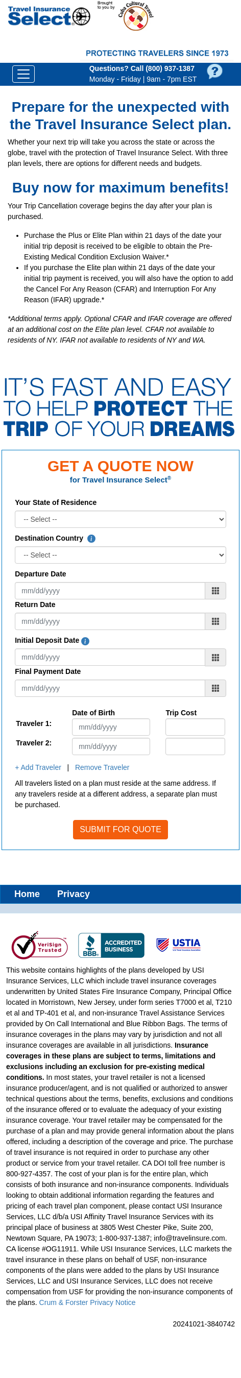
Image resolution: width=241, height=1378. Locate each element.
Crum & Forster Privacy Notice (87, 1302)
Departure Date (40, 574)
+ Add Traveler (38, 767)
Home (27, 894)
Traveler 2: (34, 743)
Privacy (73, 894)
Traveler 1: (34, 723)
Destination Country (55, 538)
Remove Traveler (102, 767)
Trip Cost (181, 713)
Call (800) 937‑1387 (163, 68)
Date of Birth (93, 713)
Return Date (35, 604)
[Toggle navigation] (23, 74)
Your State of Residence (56, 502)
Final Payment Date (48, 671)
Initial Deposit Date (52, 640)
